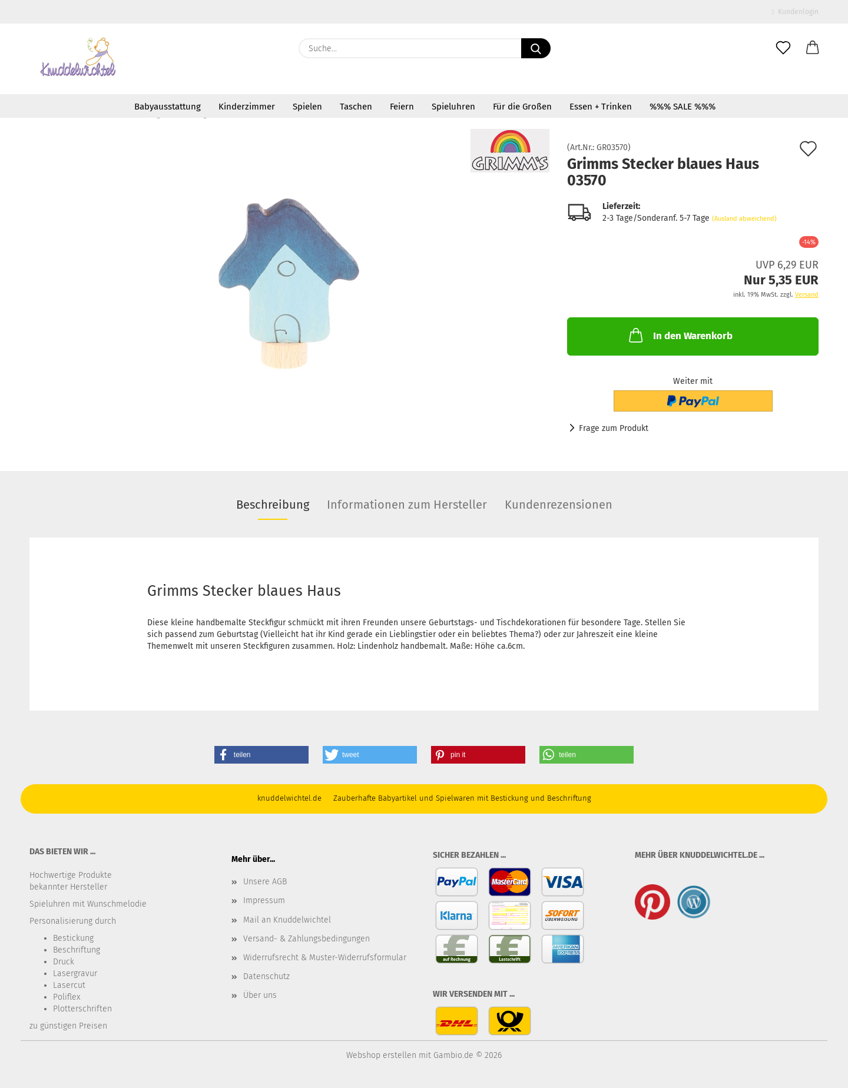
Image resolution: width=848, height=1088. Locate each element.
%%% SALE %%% (683, 106)
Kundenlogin (795, 12)
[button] (812, 48)
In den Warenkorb (680, 335)
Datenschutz (266, 976)
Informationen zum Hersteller (407, 504)
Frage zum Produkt (613, 428)
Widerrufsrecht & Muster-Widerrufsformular (324, 958)
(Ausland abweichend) (744, 219)
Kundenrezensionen (558, 504)
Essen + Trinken (600, 106)
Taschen (356, 106)
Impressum (264, 900)
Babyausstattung (167, 106)
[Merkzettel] (783, 48)
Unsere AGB (265, 882)
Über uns (260, 995)
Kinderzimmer (246, 106)
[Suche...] (536, 48)
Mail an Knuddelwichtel (287, 920)
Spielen (307, 106)
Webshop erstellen (381, 1055)
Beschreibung (272, 504)
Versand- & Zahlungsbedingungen (306, 939)
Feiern (402, 106)
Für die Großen (522, 106)
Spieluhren (453, 106)
